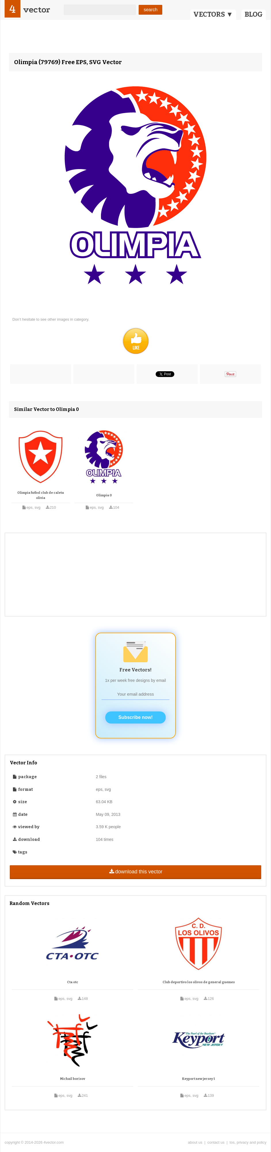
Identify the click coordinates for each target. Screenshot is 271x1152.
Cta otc (72, 982)
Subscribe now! (135, 717)
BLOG (254, 14)
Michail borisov (72, 1079)
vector (36, 10)
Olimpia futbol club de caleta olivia (40, 495)
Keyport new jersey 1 (198, 1079)
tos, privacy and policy (248, 1142)
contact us (215, 1142)
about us (195, 1142)
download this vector (135, 871)
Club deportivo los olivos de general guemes (199, 982)
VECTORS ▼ (213, 14)
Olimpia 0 (104, 495)
